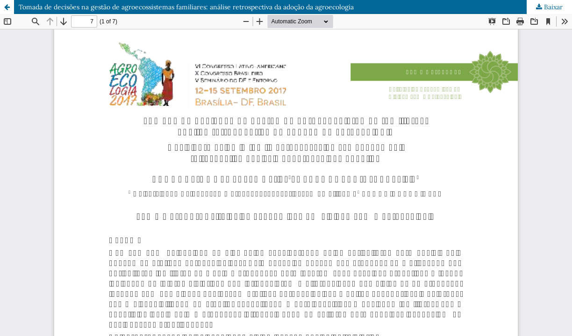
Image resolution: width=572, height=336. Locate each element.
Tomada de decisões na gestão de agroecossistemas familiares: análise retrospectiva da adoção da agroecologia (186, 7)
